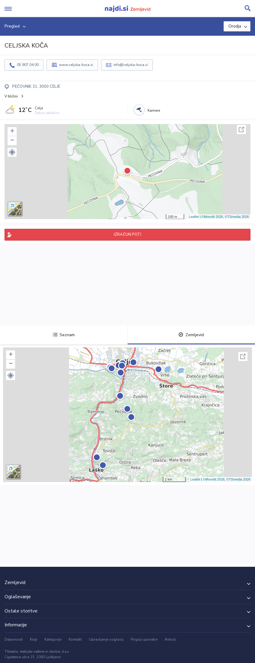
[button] (12, 152)
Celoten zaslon (241, 129)
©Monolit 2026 (212, 216)
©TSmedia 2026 (237, 216)
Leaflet (194, 216)
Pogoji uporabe (144, 639)
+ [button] (12, 131)
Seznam (64, 335)
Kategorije (52, 639)
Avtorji (170, 639)
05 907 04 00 (28, 64)
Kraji (33, 639)
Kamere (154, 110)
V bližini (11, 96)
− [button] (12, 140)
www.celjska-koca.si (76, 64)
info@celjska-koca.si (130, 64)
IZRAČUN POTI (127, 234)
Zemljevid (191, 335)
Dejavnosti (14, 639)
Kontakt (75, 639)
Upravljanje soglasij (106, 639)
